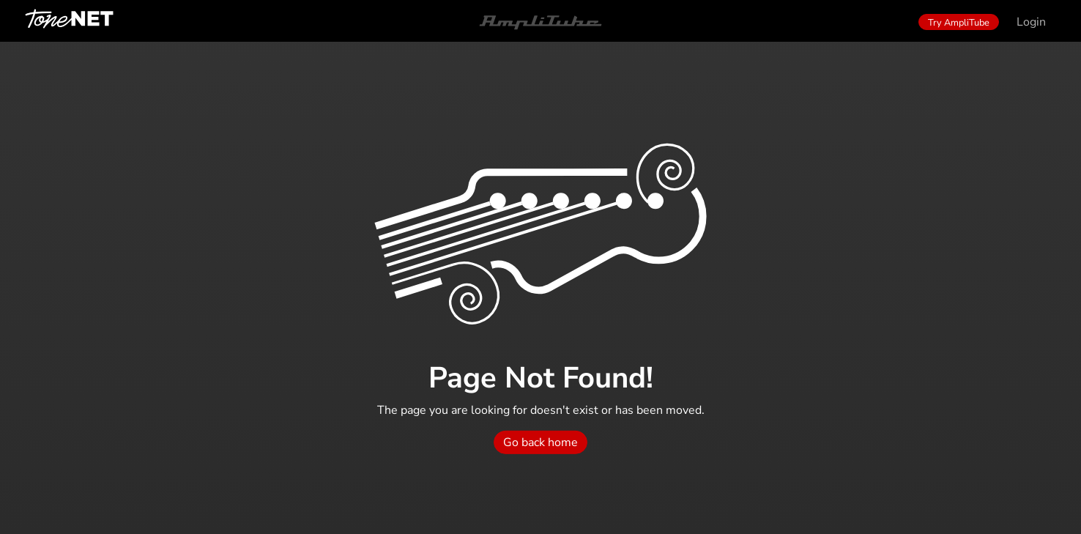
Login (1031, 22)
